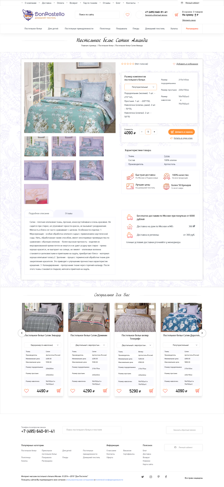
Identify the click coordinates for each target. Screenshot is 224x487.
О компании (30, 3)
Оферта (110, 459)
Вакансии (127, 453)
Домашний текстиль (155, 29)
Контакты (111, 456)
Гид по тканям (90, 3)
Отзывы (106, 3)
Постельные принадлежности (79, 29)
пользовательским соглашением (80, 482)
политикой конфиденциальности (109, 482)
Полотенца (105, 29)
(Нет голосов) (141, 64)
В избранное (26, 393)
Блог (145, 453)
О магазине (111, 453)
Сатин (167, 156)
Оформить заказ (189, 20)
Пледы (136, 29)
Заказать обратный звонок (156, 15)
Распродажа (192, 29)
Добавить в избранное (187, 64)
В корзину (59, 392)
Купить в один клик (181, 138)
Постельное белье (33, 29)
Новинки (146, 463)
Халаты (174, 29)
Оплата (60, 3)
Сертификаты (129, 456)
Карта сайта (148, 466)
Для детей (53, 29)
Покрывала (121, 29)
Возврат (146, 459)
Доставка (147, 456)
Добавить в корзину (184, 132)
